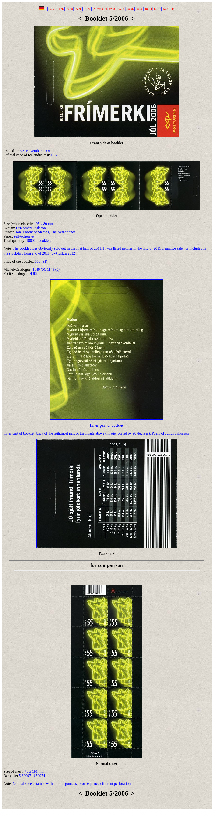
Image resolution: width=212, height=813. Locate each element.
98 (89, 9)
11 (150, 9)
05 (123, 9)
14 (164, 9)
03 (114, 9)
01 (106, 9)
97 (85, 9)
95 (76, 9)
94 (71, 9)
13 (159, 9)
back (51, 9)
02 (110, 9)
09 (141, 9)
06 (128, 9)
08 (137, 9)
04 (119, 9)
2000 (100, 9)
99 (94, 9)
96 (80, 9)
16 (173, 9)
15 (168, 9)
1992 (61, 9)
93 (67, 9)
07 (132, 9)
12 (155, 9)
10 (146, 9)
